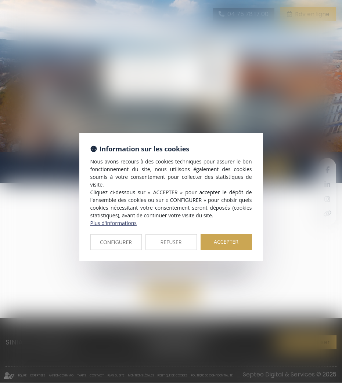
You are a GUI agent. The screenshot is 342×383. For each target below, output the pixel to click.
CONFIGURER (116, 242)
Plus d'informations (113, 223)
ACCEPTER (226, 241)
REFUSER (171, 242)
